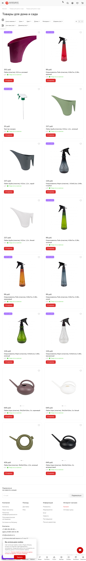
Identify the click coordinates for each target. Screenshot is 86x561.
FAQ (24, 510)
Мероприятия (47, 510)
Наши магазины (7, 510)
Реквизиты (46, 507)
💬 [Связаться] (80, 550)
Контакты (5, 507)
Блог (44, 513)
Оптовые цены (68, 510)
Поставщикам (47, 519)
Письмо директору (49, 522)
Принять (20, 557)
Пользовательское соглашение (8, 518)
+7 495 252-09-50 (8, 529)
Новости (46, 516)
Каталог (66, 507)
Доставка (26, 507)
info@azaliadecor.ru (8, 535)
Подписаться (76, 496)
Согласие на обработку (10, 553)
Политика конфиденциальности (9, 513)
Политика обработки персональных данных (21, 552)
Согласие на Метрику (22, 553)
